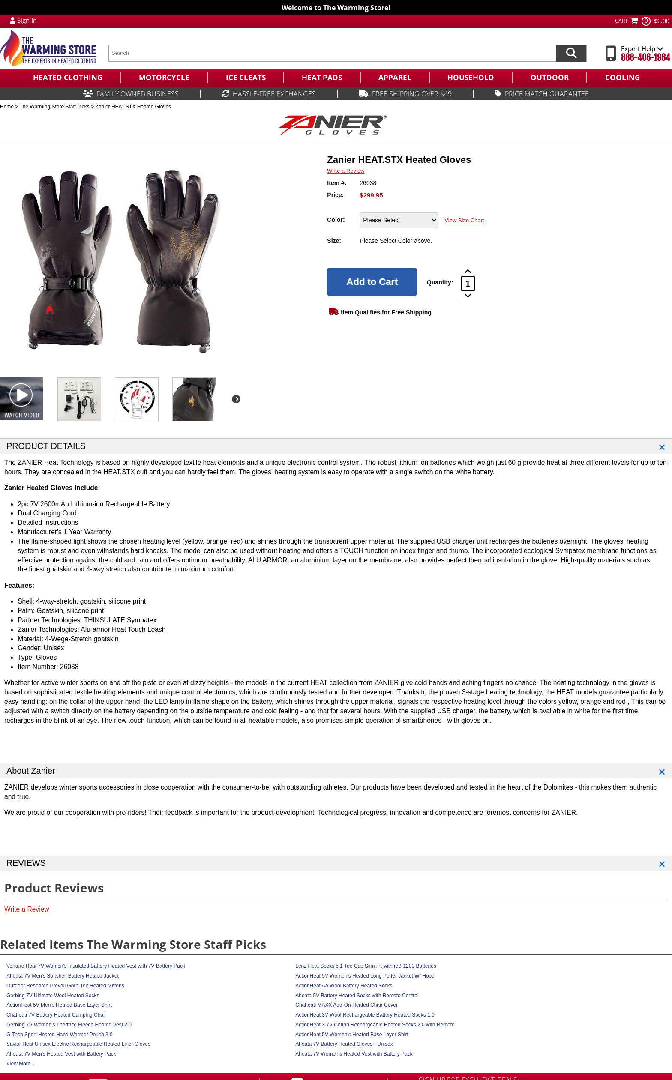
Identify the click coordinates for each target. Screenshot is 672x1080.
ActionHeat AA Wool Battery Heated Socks (344, 986)
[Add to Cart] (372, 282)
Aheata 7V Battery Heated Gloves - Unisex (344, 1044)
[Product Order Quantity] (468, 283)
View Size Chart (464, 220)
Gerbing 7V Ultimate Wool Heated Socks (52, 996)
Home (7, 107)
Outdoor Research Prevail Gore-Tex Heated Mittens (65, 986)
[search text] (332, 53)
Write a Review (345, 171)
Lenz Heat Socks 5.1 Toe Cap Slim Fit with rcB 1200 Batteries (365, 966)
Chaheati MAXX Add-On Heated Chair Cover (346, 1005)
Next (236, 399)
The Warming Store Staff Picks (54, 107)
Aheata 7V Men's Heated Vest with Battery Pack (61, 1054)
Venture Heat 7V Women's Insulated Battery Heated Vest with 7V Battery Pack (95, 966)
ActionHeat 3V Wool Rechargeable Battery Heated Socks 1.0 (365, 1015)
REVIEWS (26, 863)
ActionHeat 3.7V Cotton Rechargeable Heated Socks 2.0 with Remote (375, 1025)
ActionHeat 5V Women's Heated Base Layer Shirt (351, 1035)
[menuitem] (67, 77)
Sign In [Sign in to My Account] (27, 20)
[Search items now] (571, 53)
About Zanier (30, 770)
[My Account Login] (12, 20)
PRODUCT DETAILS (46, 446)
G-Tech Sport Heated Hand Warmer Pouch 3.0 (59, 1035)
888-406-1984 (645, 57)
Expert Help (642, 48)
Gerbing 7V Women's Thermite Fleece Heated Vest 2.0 (69, 1025)
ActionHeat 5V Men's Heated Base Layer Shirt (59, 1005)
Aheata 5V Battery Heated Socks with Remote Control (356, 996)
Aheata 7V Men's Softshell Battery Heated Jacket (62, 976)
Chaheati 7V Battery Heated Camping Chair (56, 1015)
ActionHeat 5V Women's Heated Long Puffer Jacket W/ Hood (365, 976)
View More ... (21, 1064)
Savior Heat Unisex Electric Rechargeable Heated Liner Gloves (78, 1044)
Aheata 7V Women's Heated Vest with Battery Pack (354, 1054)
